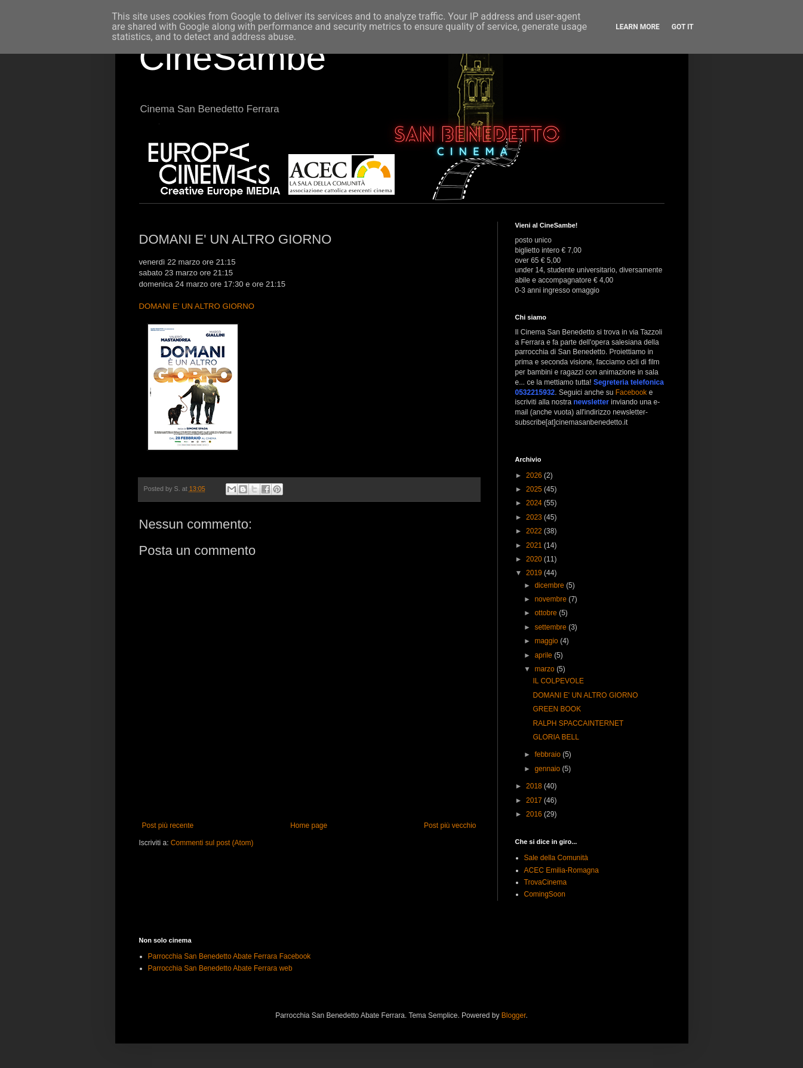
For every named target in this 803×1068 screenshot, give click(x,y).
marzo (545, 669)
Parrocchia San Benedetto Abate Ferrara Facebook (229, 956)
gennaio (548, 769)
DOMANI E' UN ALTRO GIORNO (197, 306)
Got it (683, 27)
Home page (308, 825)
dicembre (550, 585)
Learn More (638, 27)
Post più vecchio (450, 825)
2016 (535, 814)
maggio (547, 641)
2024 (535, 503)
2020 (535, 559)
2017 (535, 800)
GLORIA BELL (556, 737)
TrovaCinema (545, 882)
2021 (535, 545)
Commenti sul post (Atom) (212, 843)
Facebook (631, 392)
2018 (535, 786)
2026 (535, 475)
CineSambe (233, 58)
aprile (544, 655)
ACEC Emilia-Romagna (561, 870)
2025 (535, 489)
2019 (535, 573)
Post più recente (168, 825)
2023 (535, 517)
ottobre (546, 613)
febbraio (548, 754)
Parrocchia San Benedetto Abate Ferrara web (220, 968)
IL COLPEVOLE (558, 681)
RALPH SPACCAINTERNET (578, 723)
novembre (551, 599)
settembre (551, 627)
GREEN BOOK (557, 709)
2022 (535, 531)
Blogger (514, 1015)
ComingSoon (544, 894)
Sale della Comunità (556, 858)
